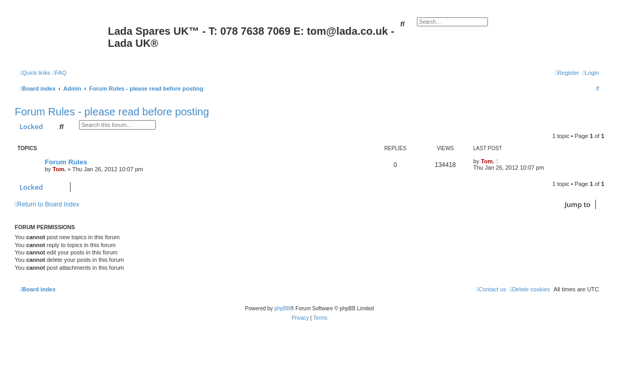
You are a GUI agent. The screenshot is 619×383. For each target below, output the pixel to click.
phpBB (282, 308)
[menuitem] (59, 72)
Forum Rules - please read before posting (112, 111)
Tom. (59, 169)
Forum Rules (66, 162)
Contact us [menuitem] (491, 289)
